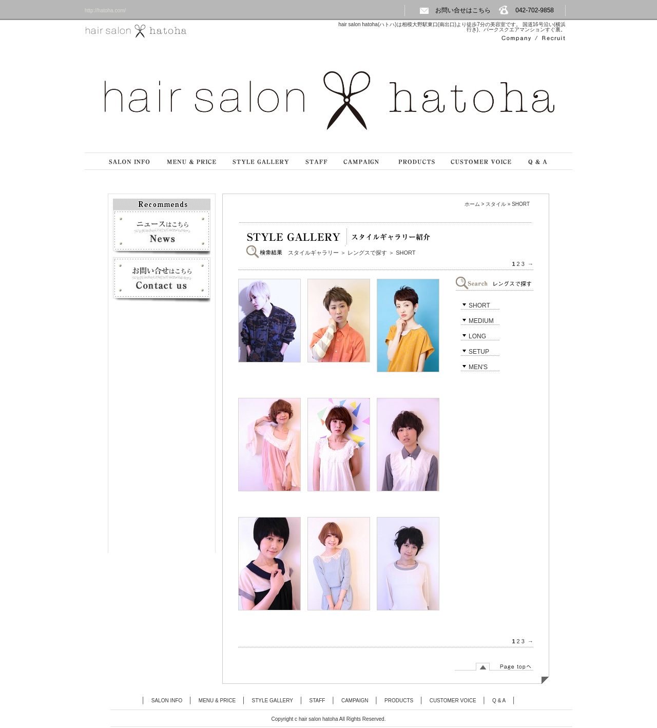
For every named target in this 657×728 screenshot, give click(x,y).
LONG (477, 336)
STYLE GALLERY (272, 700)
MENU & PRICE (217, 700)
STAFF (317, 700)
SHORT (479, 305)
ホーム (472, 204)
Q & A (499, 700)
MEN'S (478, 367)
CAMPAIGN (355, 700)
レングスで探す (367, 253)
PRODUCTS (398, 700)
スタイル (496, 204)
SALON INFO (167, 700)
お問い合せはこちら (455, 10)
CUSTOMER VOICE (453, 700)
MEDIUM (481, 320)
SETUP (479, 351)
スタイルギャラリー (313, 253)
